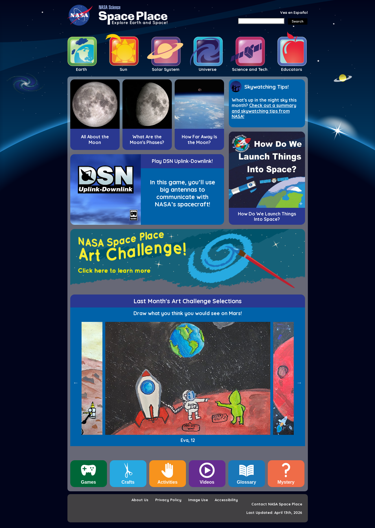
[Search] (261, 21)
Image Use (198, 500)
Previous (76, 382)
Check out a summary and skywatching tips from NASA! (264, 110)
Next (299, 382)
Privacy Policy (168, 500)
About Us (139, 500)
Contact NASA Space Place (276, 504)
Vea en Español (294, 12)
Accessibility (226, 500)
